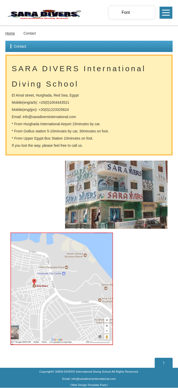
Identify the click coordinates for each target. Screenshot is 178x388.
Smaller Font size (135, 12)
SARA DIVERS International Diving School (83, 371)
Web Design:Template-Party (89, 385)
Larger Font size (146, 12)
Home (10, 33)
